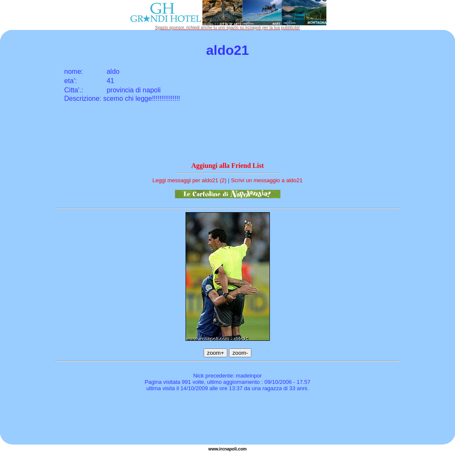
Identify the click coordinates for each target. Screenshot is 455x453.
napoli (230, 449)
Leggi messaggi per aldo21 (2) (189, 180)
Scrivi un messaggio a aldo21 (267, 180)
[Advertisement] (227, 419)
